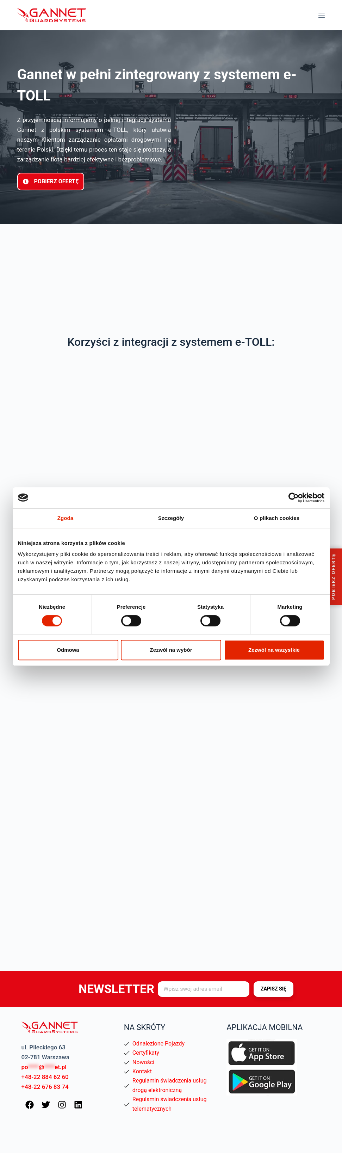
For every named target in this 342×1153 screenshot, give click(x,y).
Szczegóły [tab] (171, 518)
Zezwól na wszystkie (274, 650)
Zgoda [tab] (65, 518)
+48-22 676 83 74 (45, 1086)
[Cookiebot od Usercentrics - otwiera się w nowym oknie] (293, 497)
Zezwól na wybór (171, 650)
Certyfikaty (145, 1052)
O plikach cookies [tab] (276, 518)
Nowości (143, 1062)
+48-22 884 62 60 (45, 1076)
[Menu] (321, 15)
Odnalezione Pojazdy (158, 1043)
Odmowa (68, 650)
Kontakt (142, 1071)
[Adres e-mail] (203, 989)
